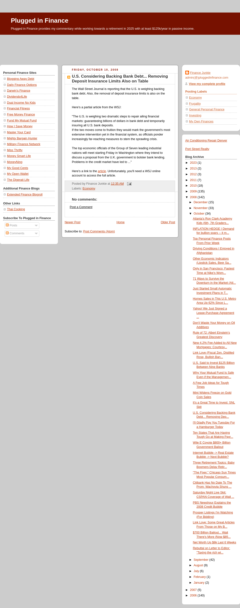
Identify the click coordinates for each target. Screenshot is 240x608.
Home (121, 222)
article (102, 171)
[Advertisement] (120, 48)
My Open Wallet (17, 174)
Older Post (168, 222)
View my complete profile (207, 84)
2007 (194, 590)
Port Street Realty (197, 149)
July (197, 571)
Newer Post (72, 222)
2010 (194, 185)
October (199, 213)
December (201, 202)
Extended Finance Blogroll (24, 194)
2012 (194, 174)
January (199, 582)
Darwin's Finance (18, 90)
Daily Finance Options (22, 85)
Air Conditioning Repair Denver (206, 140)
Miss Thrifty (14, 150)
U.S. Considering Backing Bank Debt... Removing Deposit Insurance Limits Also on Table (120, 78)
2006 (194, 595)
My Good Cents (17, 168)
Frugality (195, 103)
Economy (88, 188)
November (201, 208)
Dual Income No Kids (21, 102)
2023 (194, 162)
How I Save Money (20, 126)
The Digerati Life (18, 180)
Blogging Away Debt (20, 79)
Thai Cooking (16, 209)
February (200, 577)
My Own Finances (201, 121)
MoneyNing (14, 162)
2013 (194, 168)
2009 (194, 191)
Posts (11, 225)
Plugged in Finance (39, 20)
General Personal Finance (207, 109)
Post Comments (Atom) (99, 231)
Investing (195, 115)
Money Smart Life (19, 156)
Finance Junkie (200, 72)
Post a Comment (81, 207)
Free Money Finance (21, 114)
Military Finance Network (23, 144)
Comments (15, 233)
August (199, 565)
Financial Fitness (18, 108)
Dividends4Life (17, 96)
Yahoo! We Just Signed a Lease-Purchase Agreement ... (213, 313)
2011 (194, 180)
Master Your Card (19, 132)
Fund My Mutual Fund (22, 120)
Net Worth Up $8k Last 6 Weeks (214, 542)
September (201, 559)
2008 (194, 197)
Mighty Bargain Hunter (22, 138)
